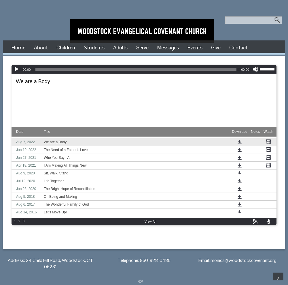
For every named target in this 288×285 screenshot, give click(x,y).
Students (94, 47)
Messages (168, 47)
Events (194, 47)
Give (216, 47)
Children (65, 47)
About (41, 47)
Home (18, 47)
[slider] (136, 69)
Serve (142, 47)
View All (150, 221)
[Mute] (255, 69)
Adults (120, 47)
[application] (144, 69)
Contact (238, 47)
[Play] (16, 69)
